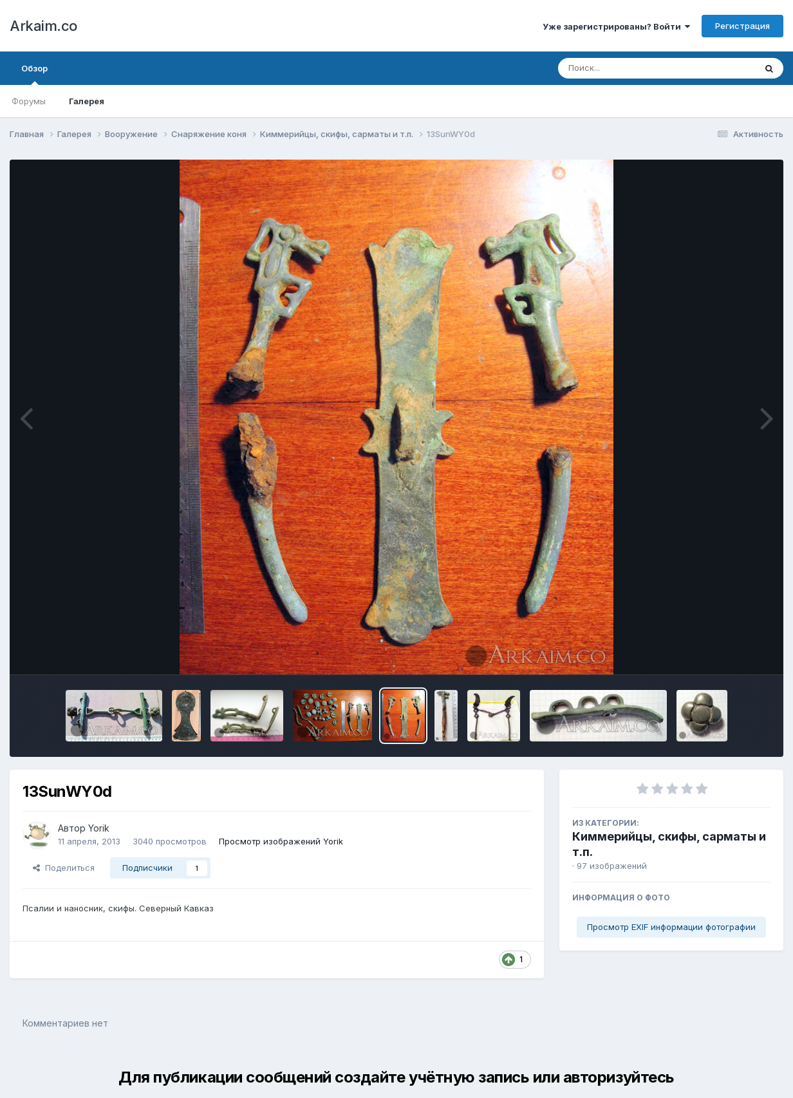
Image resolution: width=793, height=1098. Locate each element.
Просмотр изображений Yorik (281, 841)
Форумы (29, 101)
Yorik (98, 828)
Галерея (86, 101)
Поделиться (64, 867)
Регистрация (742, 26)
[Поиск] (632, 68)
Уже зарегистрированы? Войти (616, 26)
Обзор (34, 74)
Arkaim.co (43, 25)
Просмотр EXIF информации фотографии (671, 927)
